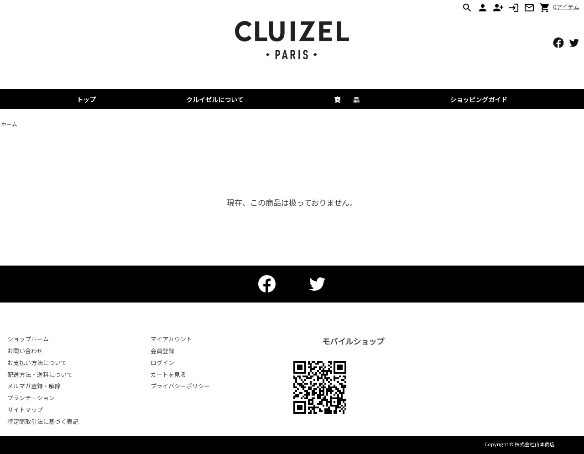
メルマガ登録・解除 (34, 385)
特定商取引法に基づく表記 (42, 421)
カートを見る (168, 374)
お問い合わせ (25, 350)
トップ (86, 99)
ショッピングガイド (478, 99)
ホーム (9, 124)
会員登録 (162, 350)
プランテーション (31, 397)
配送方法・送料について (40, 374)
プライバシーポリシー (180, 385)
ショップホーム (28, 338)
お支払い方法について (37, 362)
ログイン (162, 362)
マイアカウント (171, 338)
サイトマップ (25, 409)
